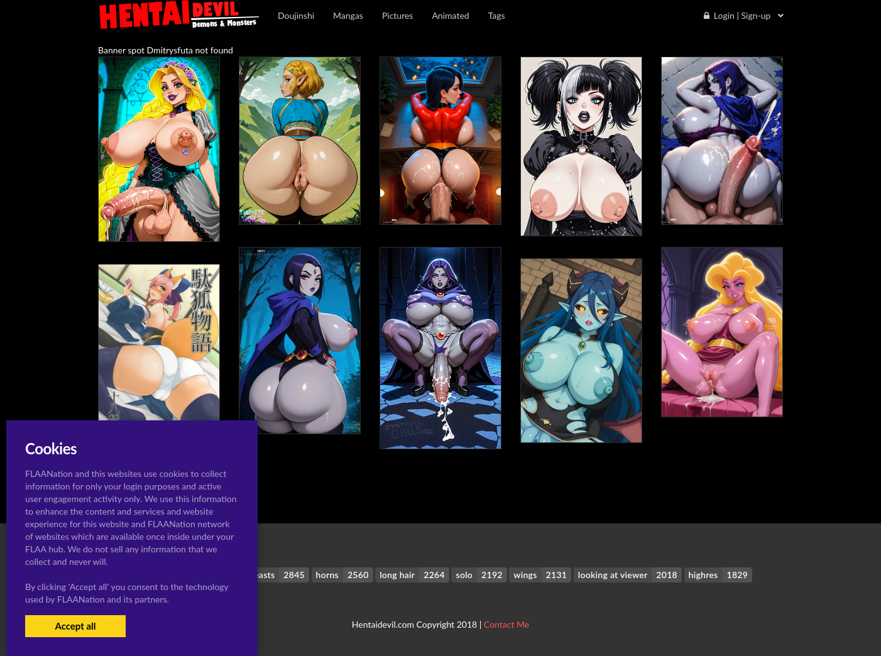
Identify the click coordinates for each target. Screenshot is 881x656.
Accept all (75, 625)
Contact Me (506, 624)
